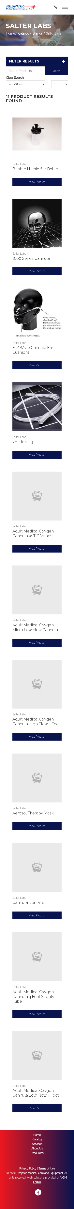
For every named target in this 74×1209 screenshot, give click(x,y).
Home (10, 33)
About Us (37, 1148)
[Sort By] (25, 84)
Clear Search (15, 78)
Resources (37, 1153)
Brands (38, 33)
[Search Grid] (37, 70)
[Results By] (59, 84)
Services (37, 1144)
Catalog (23, 33)
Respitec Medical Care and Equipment (40, 1173)
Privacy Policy (27, 1168)
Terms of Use (46, 1168)
